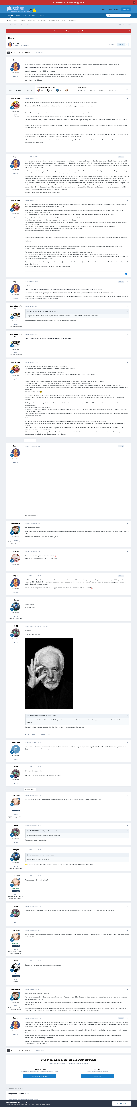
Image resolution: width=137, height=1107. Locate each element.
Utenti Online (42, 20)
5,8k (16, 759)
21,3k (15, 76)
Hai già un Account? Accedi (110, 9)
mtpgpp (15, 600)
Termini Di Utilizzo (45, 1104)
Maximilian (15, 524)
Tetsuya (15, 551)
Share (111, 44)
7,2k (16, 540)
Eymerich (16, 743)
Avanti (27, 52)
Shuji (16, 961)
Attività (18, 15)
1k (15, 115)
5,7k (16, 616)
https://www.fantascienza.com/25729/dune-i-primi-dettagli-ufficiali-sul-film (48, 338)
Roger (18, 43)
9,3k (16, 814)
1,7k (16, 642)
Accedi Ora (97, 1076)
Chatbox (41, 15)
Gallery (23, 20)
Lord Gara (16, 795)
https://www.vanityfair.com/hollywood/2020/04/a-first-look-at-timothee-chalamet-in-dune (53, 67)
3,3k (16, 568)
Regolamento (72, 20)
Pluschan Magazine (29, 15)
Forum (8, 20)
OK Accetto (121, 1103)
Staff (63, 20)
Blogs (15, 20)
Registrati (126, 9)
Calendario (31, 20)
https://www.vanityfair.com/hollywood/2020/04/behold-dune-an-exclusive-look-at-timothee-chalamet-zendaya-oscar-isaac (64, 289)
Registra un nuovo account (40, 1076)
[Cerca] (116, 15)
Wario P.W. (15, 98)
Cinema (26, 45)
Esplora (10, 16)
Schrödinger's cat (16, 307)
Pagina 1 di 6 (40, 52)
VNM (16, 626)
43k (16, 980)
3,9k (16, 324)
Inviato (31, 60)
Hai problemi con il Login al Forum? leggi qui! (67, 3)
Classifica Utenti (54, 20)
